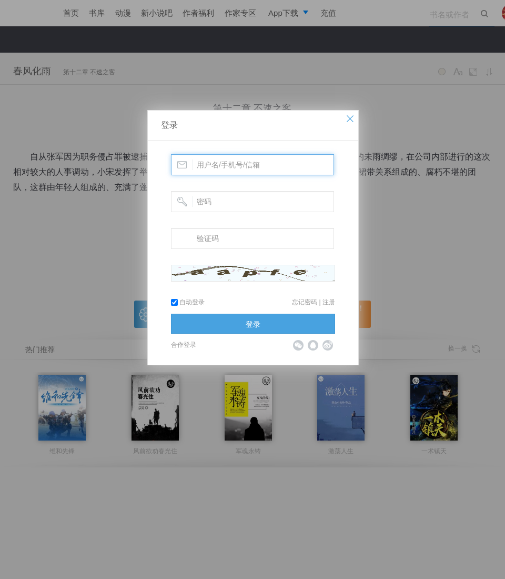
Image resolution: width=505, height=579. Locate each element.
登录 (169, 125)
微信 (298, 345)
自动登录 (188, 302)
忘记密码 (304, 302)
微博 (327, 345)
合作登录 (183, 344)
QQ (313, 345)
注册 (328, 302)
